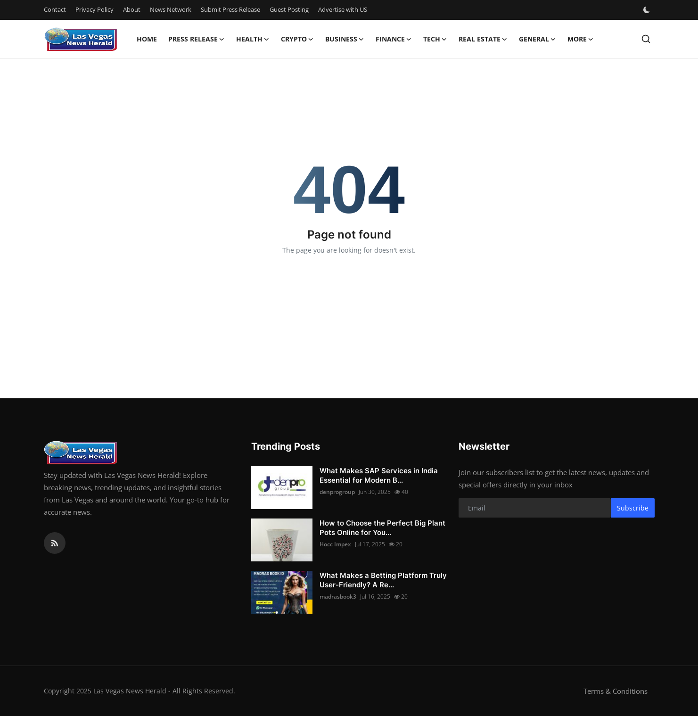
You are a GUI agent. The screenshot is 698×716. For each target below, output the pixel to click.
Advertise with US (342, 9)
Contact (55, 9)
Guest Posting (289, 9)
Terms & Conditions (615, 691)
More (580, 39)
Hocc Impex (335, 544)
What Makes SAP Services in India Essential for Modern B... (379, 475)
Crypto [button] (297, 39)
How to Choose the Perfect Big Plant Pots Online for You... (382, 527)
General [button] (537, 39)
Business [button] (344, 39)
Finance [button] (394, 39)
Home (147, 38)
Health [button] (253, 39)
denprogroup (337, 492)
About (131, 9)
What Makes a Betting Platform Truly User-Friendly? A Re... (383, 580)
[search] (646, 39)
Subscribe (633, 507)
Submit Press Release (230, 9)
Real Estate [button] (483, 39)
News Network (170, 9)
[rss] (55, 543)
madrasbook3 (338, 597)
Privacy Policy (94, 9)
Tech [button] (435, 39)
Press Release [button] (196, 39)
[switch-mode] (648, 10)
